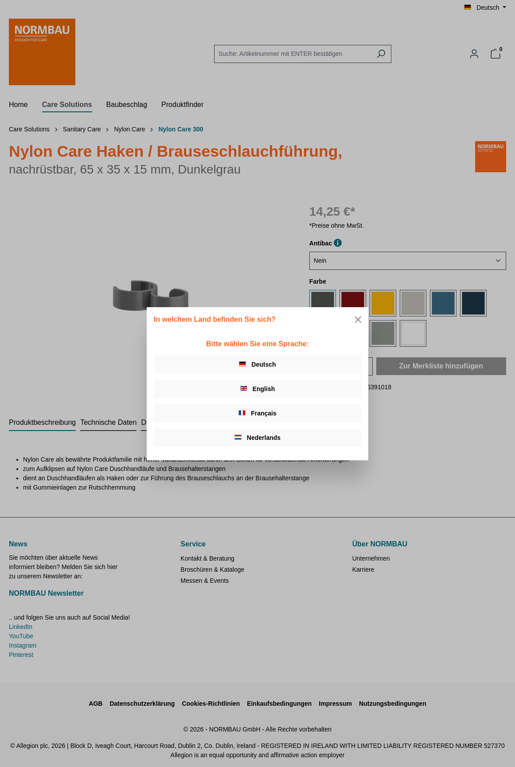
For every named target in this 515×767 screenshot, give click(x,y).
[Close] (358, 319)
